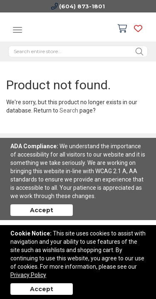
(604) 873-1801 (82, 6)
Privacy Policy (28, 275)
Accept (41, 210)
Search (68, 110)
